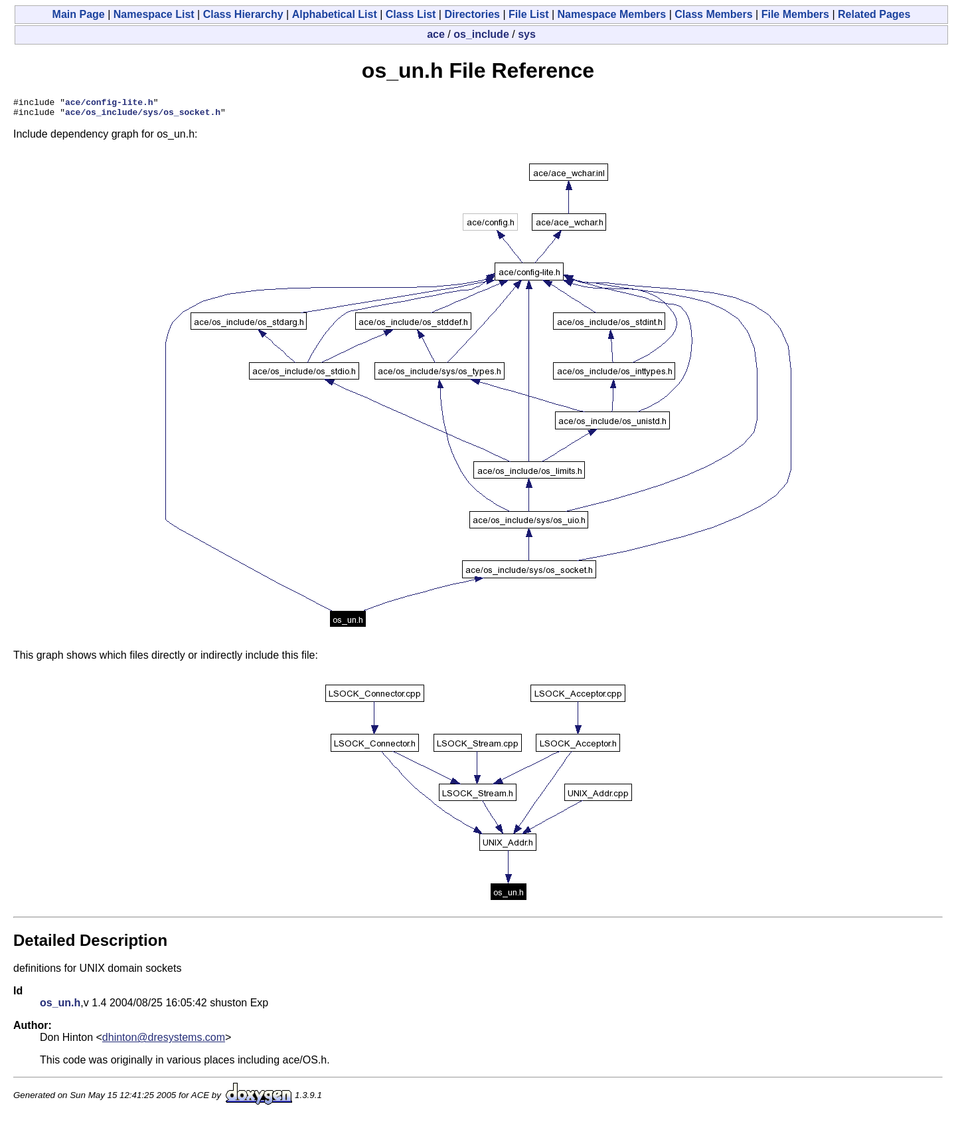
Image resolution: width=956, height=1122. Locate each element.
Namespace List (154, 14)
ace (436, 34)
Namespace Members (612, 14)
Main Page (78, 14)
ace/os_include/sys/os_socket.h (142, 116)
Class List (411, 14)
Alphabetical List (334, 14)
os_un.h (60, 1006)
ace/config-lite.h (109, 104)
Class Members (713, 14)
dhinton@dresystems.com (163, 1041)
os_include (481, 34)
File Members (795, 14)
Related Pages (874, 14)
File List (528, 14)
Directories (472, 14)
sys (527, 34)
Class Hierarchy (243, 14)
